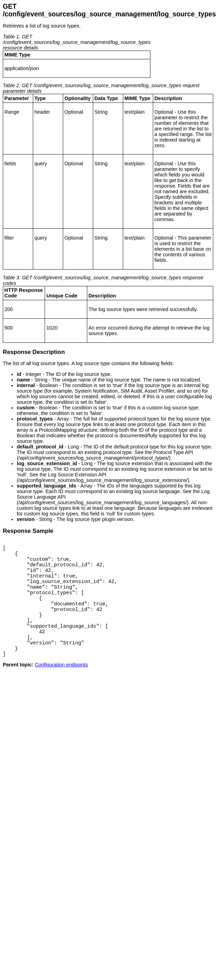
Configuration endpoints (61, 686)
